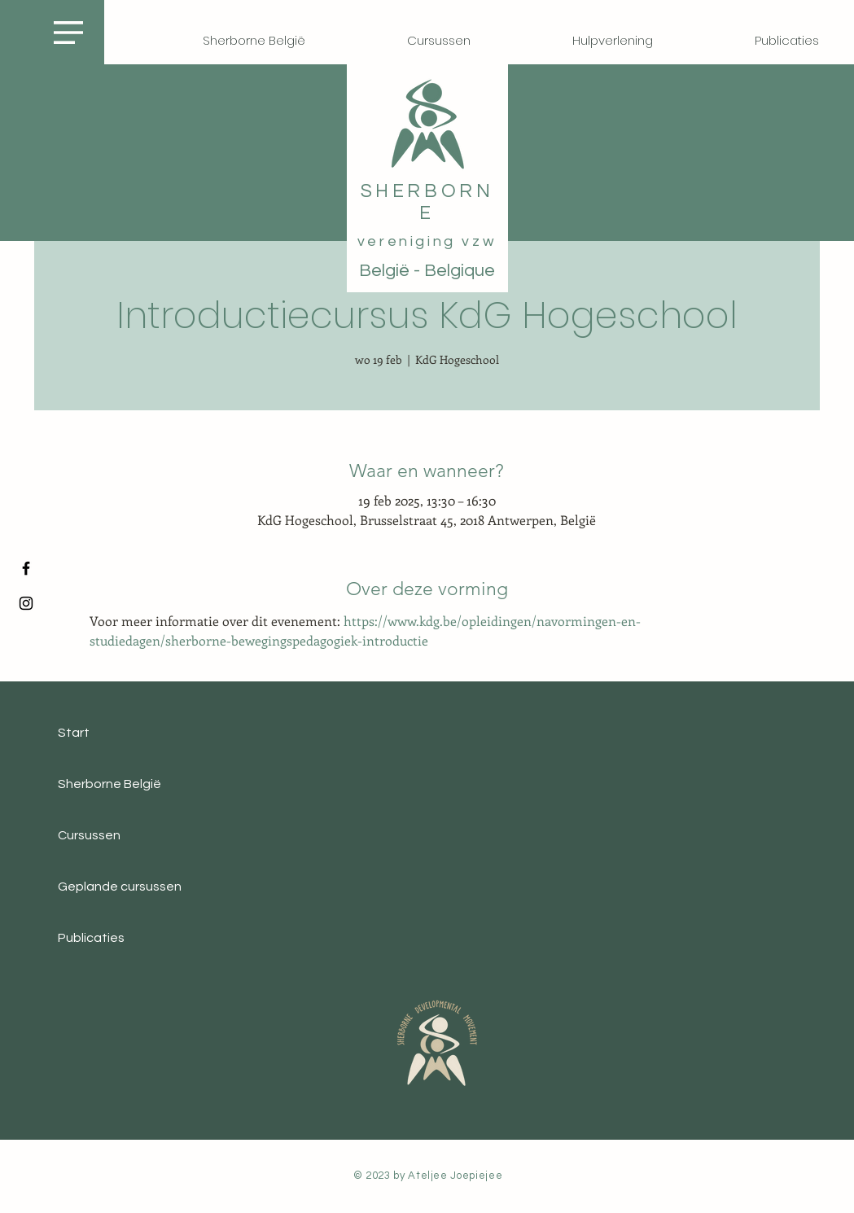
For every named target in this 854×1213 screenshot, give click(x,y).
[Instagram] (26, 603)
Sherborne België (109, 783)
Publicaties (91, 937)
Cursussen (89, 835)
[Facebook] (26, 568)
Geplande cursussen (120, 886)
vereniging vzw (427, 241)
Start (74, 732)
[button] (68, 32)
